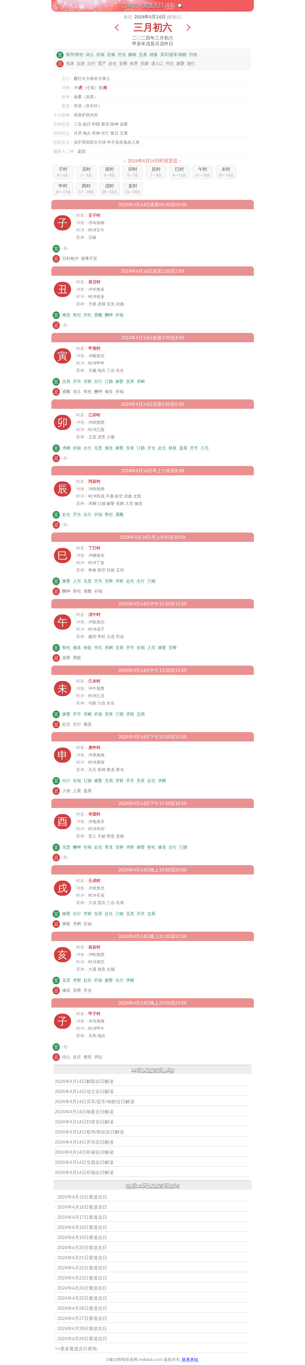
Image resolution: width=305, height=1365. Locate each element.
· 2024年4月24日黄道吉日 (81, 1288)
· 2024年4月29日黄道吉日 (81, 1338)
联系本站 (190, 1359)
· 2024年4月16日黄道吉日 (81, 1207)
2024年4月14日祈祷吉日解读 (84, 1152)
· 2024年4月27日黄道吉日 (81, 1318)
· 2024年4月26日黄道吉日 (81, 1308)
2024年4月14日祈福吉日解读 (84, 1172)
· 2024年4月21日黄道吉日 (81, 1257)
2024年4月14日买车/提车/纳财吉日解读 (94, 1101)
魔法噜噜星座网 (123, 1359)
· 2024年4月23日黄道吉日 (81, 1278)
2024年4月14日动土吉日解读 (84, 1091)
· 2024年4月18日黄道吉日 (81, 1227)
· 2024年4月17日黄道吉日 (81, 1217)
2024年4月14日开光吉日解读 (84, 1142)
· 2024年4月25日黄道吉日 (81, 1298)
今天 (169, 6)
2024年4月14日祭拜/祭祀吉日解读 (89, 1132)
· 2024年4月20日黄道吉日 (81, 1247)
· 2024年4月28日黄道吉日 (81, 1328)
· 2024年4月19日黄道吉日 (81, 1237)
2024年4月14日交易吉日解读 (84, 1162)
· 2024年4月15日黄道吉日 (81, 1197)
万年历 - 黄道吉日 (143, 5)
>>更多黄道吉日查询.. (77, 1348)
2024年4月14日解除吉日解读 (84, 1081)
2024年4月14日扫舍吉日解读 (84, 1121)
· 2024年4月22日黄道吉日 (81, 1267)
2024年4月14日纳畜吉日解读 (84, 1111)
